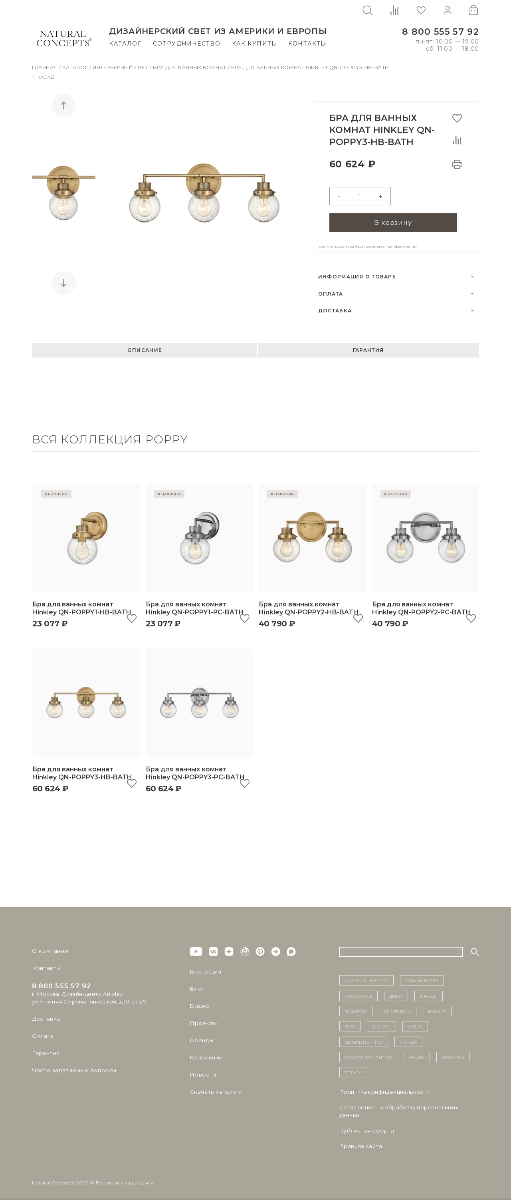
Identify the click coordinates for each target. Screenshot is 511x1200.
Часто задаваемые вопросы (72, 1067)
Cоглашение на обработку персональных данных (398, 1108)
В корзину (393, 219)
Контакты (307, 43)
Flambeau (356, 1008)
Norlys (415, 1023)
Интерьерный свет (121, 67)
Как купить (254, 43)
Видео (199, 1003)
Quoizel (381, 1023)
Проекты (203, 1020)
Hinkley (437, 1008)
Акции (417, 1054)
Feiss (350, 1023)
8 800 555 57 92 (440, 32)
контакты (453, 1054)
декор (396, 992)
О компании (49, 948)
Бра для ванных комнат (190, 67)
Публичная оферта (366, 1127)
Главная (45, 67)
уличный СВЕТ (422, 977)
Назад (43, 77)
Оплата (330, 291)
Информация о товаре (357, 274)
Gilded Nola (398, 1008)
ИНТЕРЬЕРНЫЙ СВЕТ (366, 977)
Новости (202, 1072)
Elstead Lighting (364, 1038)
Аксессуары (358, 992)
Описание (144, 347)
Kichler (409, 1038)
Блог (196, 986)
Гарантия (368, 347)
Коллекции (205, 1054)
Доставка (335, 308)
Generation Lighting (368, 1054)
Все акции (204, 969)
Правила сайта (360, 1143)
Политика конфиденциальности (384, 1088)
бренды (429, 992)
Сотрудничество (187, 43)
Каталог (125, 43)
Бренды (201, 1037)
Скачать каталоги (215, 1089)
